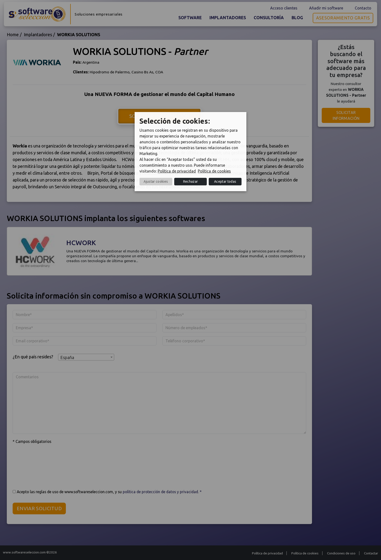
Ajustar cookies (156, 181)
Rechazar (190, 181)
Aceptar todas (225, 181)
